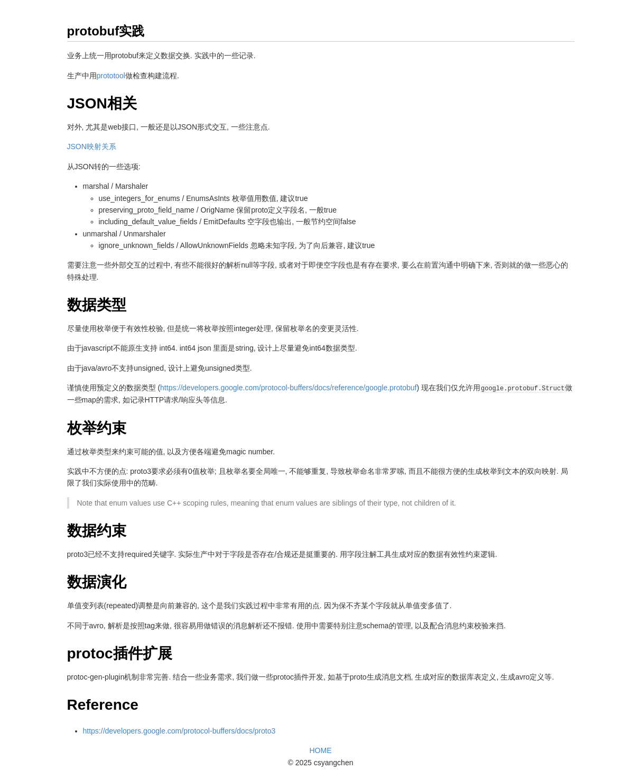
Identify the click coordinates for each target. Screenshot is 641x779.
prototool (111, 75)
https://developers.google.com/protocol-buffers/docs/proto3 (179, 731)
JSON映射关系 (91, 146)
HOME (321, 750)
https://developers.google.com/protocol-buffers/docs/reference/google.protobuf (288, 387)
